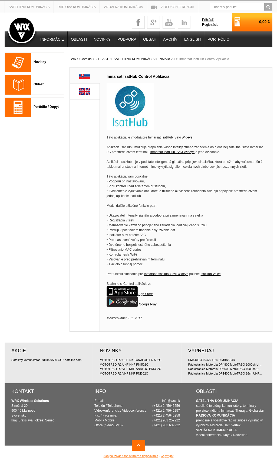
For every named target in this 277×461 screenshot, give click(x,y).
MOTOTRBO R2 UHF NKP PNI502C (124, 364)
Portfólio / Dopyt (46, 107)
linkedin (184, 22)
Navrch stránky (138, 445)
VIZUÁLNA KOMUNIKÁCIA (216, 430)
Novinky (40, 62)
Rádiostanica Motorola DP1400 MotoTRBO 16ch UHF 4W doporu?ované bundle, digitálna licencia (225, 373)
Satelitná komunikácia (29, 7)
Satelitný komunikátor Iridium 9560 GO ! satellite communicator (48, 360)
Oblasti (39, 84)
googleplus (153, 22)
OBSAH (149, 39)
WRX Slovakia (81, 59)
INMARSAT (167, 59)
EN (85, 91)
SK (85, 75)
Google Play (147, 304)
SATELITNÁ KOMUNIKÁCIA (134, 59)
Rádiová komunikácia (77, 7)
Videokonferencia (177, 7)
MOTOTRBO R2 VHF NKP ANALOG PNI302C (130, 368)
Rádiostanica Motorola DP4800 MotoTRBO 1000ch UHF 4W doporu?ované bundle (225, 364)
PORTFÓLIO (218, 39)
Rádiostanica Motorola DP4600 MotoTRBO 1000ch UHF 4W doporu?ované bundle (225, 368)
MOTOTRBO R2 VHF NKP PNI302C (124, 373)
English (192, 39)
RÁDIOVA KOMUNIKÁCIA (215, 415)
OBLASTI (103, 59)
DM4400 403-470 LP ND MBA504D (211, 360)
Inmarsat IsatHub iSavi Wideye (170, 137)
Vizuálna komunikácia (123, 7)
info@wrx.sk (171, 401)
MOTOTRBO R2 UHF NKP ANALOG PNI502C (130, 360)
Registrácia (210, 25)
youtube (169, 22)
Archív (170, 39)
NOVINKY (102, 39)
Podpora (126, 39)
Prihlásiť (208, 20)
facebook (138, 22)
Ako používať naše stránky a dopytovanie (131, 455)
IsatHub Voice (211, 274)
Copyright (167, 455)
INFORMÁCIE (52, 39)
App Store (145, 294)
